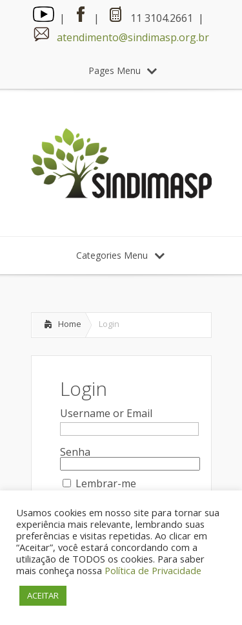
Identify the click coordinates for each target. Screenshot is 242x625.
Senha (75, 452)
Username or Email (106, 413)
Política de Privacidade (153, 570)
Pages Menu (122, 70)
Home (69, 324)
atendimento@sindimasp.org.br (133, 37)
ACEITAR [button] (43, 595)
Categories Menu (120, 255)
